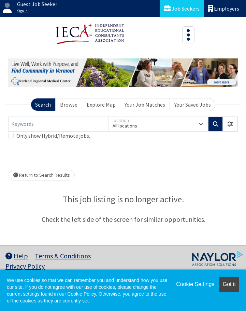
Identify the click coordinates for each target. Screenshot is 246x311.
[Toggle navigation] (188, 34)
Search (43, 104)
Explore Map (101, 104)
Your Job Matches (145, 104)
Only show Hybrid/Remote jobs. (53, 135)
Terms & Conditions (63, 256)
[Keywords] (58, 124)
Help (16, 256)
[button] (230, 124)
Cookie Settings (195, 284)
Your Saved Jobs (192, 104)
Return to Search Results (41, 175)
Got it (229, 284)
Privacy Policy (25, 266)
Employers (223, 8)
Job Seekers (182, 8)
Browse (68, 104)
